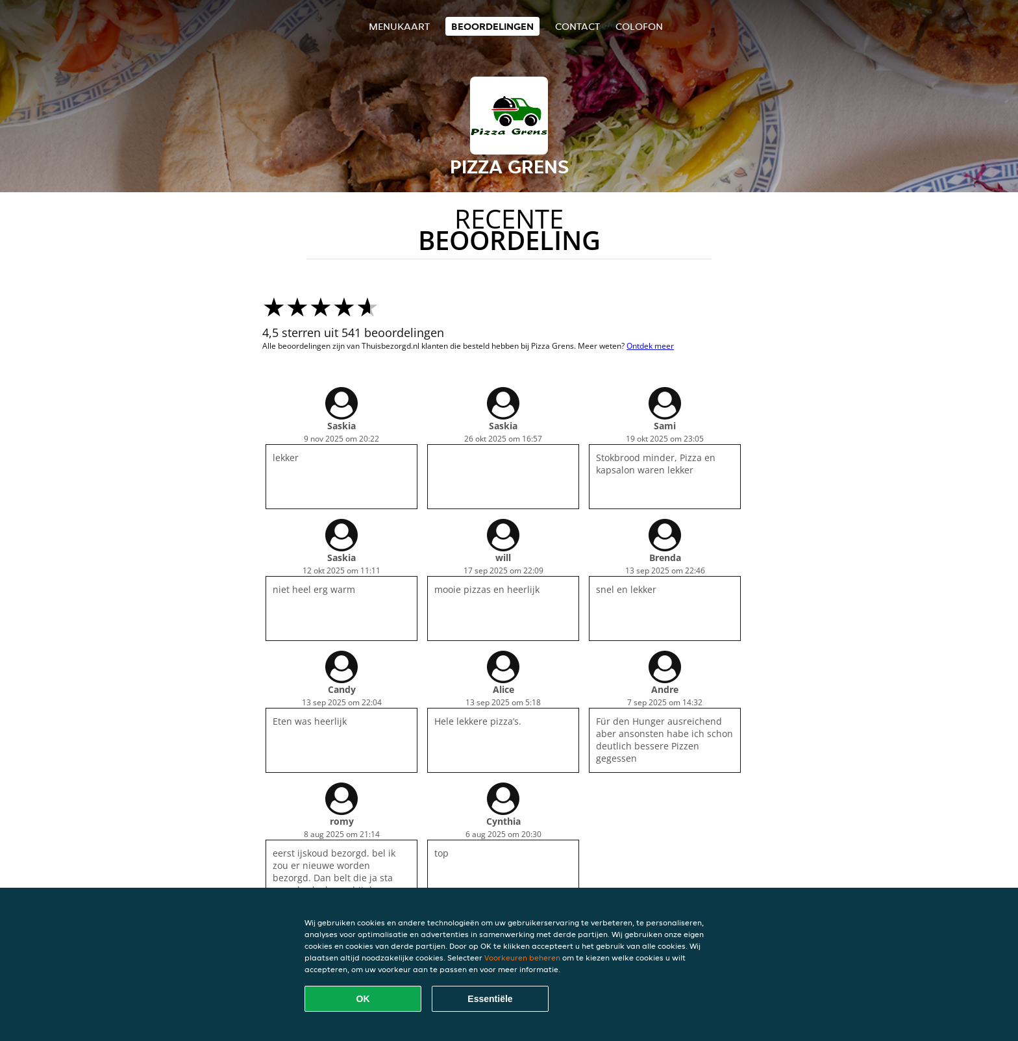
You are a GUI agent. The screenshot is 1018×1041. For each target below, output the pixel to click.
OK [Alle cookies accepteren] (363, 999)
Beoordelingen (492, 26)
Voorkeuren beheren (522, 957)
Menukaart (399, 26)
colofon (639, 26)
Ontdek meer (650, 345)
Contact (577, 26)
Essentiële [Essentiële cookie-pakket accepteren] (489, 999)
